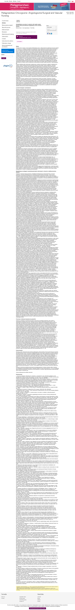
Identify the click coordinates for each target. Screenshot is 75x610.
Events (18, 1)
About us (3, 596)
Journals (6, 1)
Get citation (19, 41)
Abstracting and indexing (8, 34)
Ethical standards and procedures (7, 46)
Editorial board (5, 29)
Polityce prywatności (64, 604)
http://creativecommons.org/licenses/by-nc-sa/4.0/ (25, 588)
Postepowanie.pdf (23, 37)
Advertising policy (22, 599)
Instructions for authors (7, 41)
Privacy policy (22, 598)
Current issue (5, 20)
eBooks (14, 1)
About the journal (6, 27)
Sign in (69, 1)
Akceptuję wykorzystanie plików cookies (37, 608)
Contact (4, 38)
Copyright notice (22, 596)
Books (10, 1)
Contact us (21, 601)
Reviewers (4, 32)
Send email (49, 27)
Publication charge (6, 43)
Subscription (5, 36)
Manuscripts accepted (7, 25)
